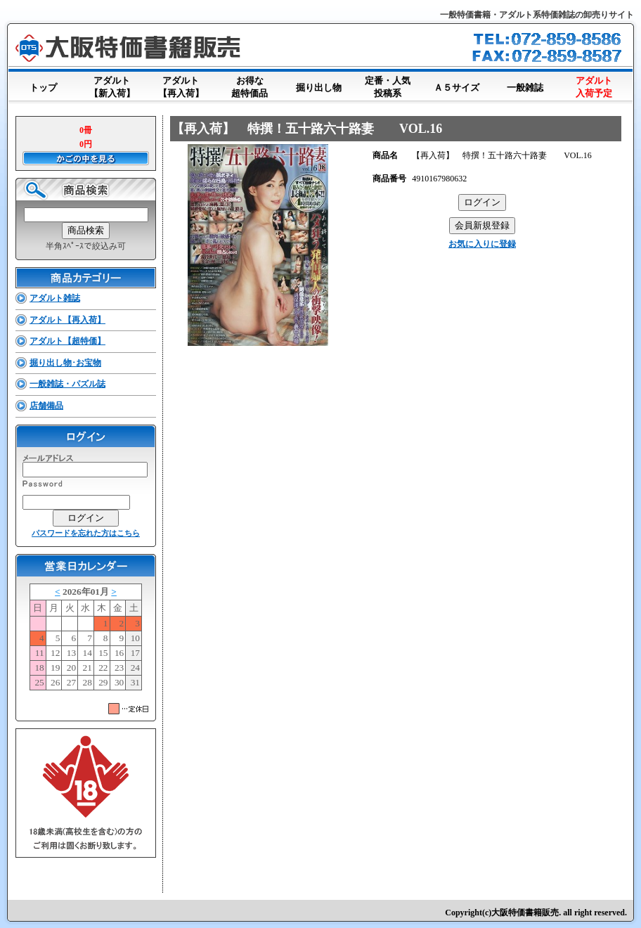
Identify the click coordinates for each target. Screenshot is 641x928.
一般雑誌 (525, 85)
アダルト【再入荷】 (180, 88)
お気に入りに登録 (482, 244)
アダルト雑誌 (55, 298)
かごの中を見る (85, 158)
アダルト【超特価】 (67, 341)
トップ (42, 85)
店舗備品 (46, 406)
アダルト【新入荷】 (111, 88)
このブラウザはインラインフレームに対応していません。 (86, 640)
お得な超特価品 (249, 88)
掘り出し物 (318, 85)
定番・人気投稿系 (387, 88)
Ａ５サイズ (456, 85)
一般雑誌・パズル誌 (67, 384)
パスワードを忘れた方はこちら (86, 533)
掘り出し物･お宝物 (65, 363)
